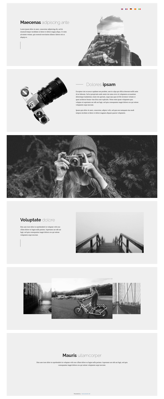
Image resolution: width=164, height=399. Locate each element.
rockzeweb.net (86, 393)
